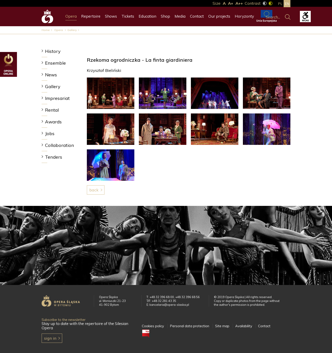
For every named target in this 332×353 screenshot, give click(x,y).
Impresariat (57, 98)
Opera (71, 16)
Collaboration (59, 145)
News (51, 75)
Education (147, 16)
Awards (53, 122)
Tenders (53, 157)
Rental (52, 110)
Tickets (127, 16)
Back (94, 190)
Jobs (50, 133)
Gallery (72, 30)
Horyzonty (244, 16)
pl (280, 4)
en (287, 4)
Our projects (219, 16)
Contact (197, 16)
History (53, 51)
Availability (243, 326)
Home (46, 30)
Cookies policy (153, 326)
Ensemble (55, 63)
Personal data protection (189, 326)
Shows (111, 16)
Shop (165, 16)
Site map (222, 326)
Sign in (50, 338)
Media (180, 16)
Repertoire (90, 16)
